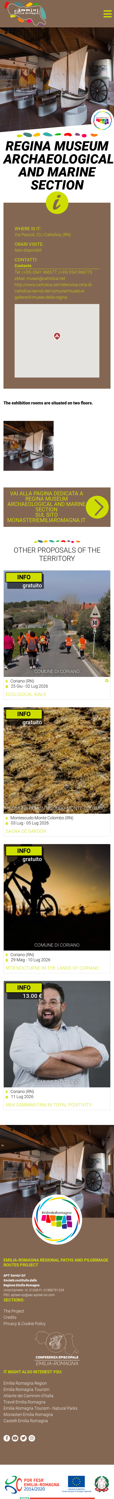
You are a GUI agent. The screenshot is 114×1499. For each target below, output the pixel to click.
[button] (107, 13)
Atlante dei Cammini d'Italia (28, 1395)
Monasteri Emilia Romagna (28, 1414)
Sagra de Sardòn (26, 831)
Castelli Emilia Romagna (25, 1420)
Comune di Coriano (57, 671)
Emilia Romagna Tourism (26, 1389)
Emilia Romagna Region (25, 1383)
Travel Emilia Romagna (24, 1402)
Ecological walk (26, 694)
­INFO (24, 577)
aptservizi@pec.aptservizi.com (33, 1295)
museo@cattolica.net (45, 278)
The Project (13, 1311)
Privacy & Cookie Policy (24, 1323)
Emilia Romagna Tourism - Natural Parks (40, 1408)
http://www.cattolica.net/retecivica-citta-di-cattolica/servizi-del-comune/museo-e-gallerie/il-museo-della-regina (54, 291)
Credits (9, 1317)
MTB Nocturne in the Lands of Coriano (52, 968)
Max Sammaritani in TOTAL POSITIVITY (49, 1104)
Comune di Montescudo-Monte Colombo (57, 808)
